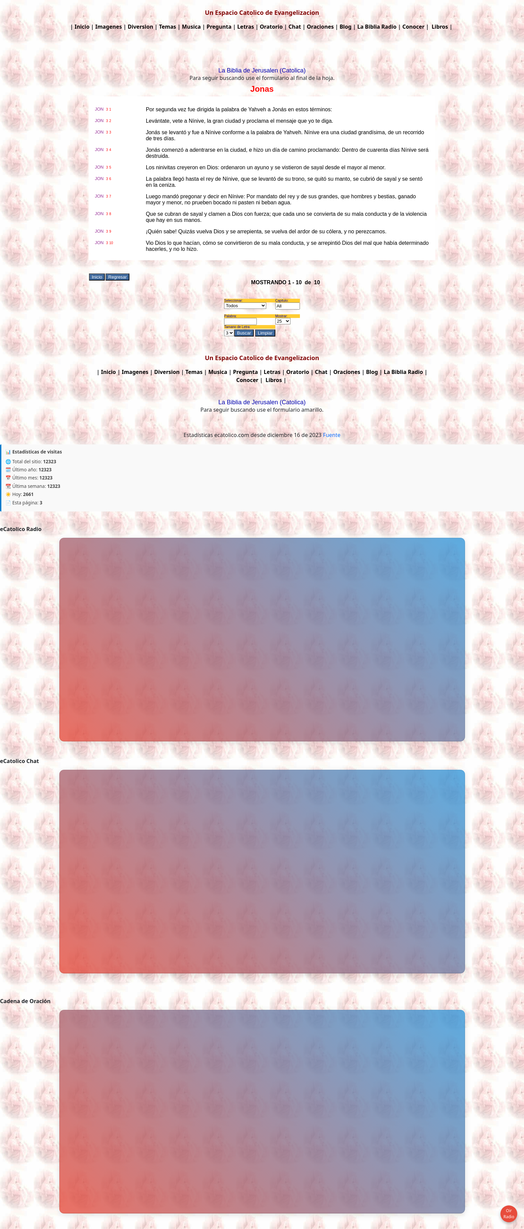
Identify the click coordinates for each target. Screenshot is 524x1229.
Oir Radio (508, 1214)
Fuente (331, 435)
